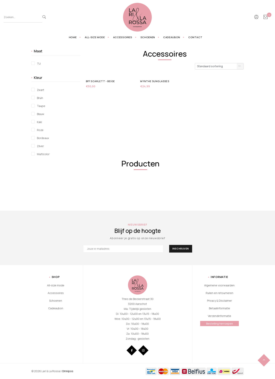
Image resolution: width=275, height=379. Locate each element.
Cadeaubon (171, 37)
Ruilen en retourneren (219, 293)
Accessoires (122, 37)
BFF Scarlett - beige (100, 81)
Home (73, 37)
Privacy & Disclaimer (219, 300)
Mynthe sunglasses (154, 81)
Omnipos (67, 371)
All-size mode (95, 37)
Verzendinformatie (219, 316)
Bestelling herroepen (219, 323)
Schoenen (147, 37)
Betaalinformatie (219, 308)
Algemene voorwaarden (219, 285)
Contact (195, 37)
